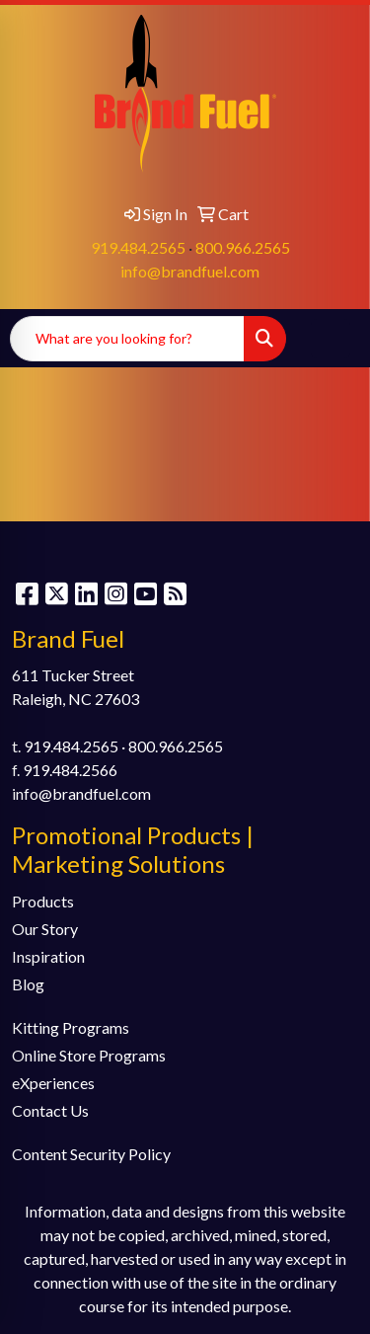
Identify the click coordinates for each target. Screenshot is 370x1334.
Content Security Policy (91, 1153)
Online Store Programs (89, 1055)
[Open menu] (330, 338)
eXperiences (53, 1082)
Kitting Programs (70, 1027)
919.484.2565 (138, 247)
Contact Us (50, 1110)
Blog (28, 984)
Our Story (45, 928)
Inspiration (48, 956)
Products (43, 901)
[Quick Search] (127, 338)
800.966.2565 (242, 247)
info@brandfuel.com (189, 271)
